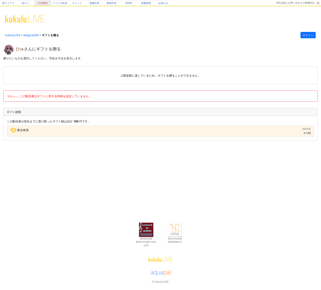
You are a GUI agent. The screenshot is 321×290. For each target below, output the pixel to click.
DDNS (128, 3)
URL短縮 (281, 2)
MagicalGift (31, 35)
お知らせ (163, 3)
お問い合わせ (295, 2)
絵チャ (25, 3)
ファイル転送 (60, 3)
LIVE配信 (43, 3)
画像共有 (94, 3)
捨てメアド (8, 3)
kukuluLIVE (12, 35)
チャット (77, 3)
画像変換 (146, 3)
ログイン (308, 35)
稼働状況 (309, 2)
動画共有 (111, 3)
